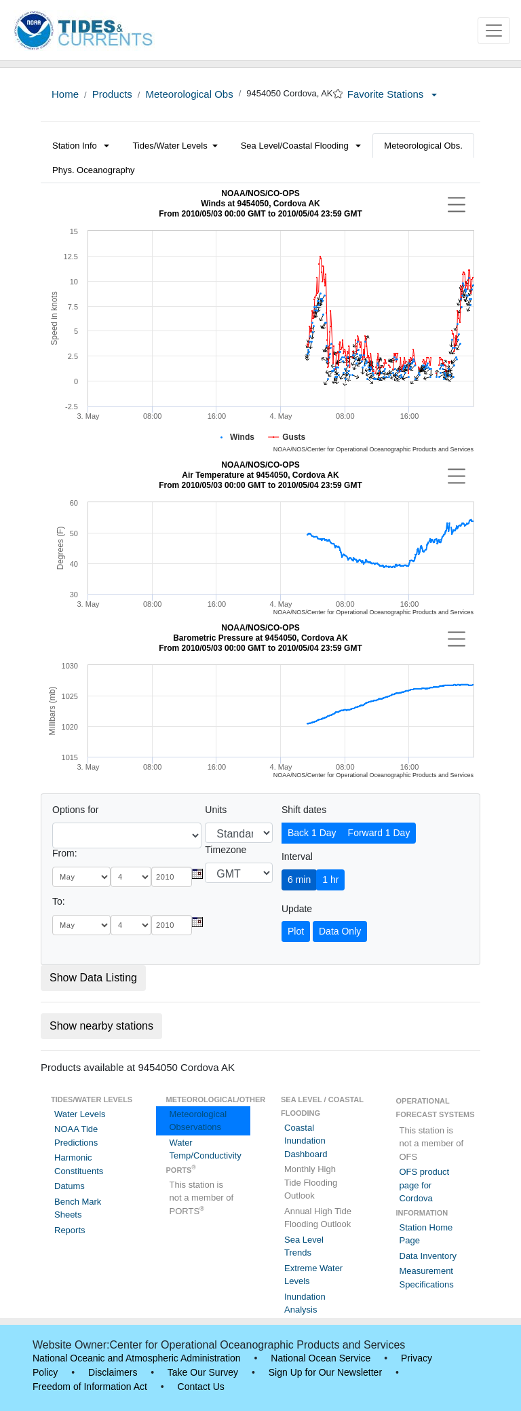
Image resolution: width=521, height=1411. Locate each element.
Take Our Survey (203, 1372)
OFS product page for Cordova (425, 1185)
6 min (299, 879)
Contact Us (201, 1386)
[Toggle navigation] (494, 30)
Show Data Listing (93, 977)
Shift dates (304, 809)
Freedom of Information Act (90, 1386)
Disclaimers (112, 1372)
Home (65, 94)
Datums (69, 1186)
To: (58, 901)
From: (64, 853)
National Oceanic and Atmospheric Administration (137, 1358)
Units (216, 809)
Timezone (225, 849)
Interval (297, 856)
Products (112, 94)
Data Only (340, 931)
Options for (75, 809)
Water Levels (79, 1114)
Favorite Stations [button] (392, 94)
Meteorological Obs (189, 94)
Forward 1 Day (379, 832)
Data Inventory (428, 1256)
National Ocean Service (320, 1358)
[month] (81, 877)
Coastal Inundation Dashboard (306, 1141)
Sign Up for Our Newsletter (325, 1372)
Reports (69, 1230)
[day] (131, 877)
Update (297, 908)
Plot (296, 931)
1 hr (330, 879)
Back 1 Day (312, 832)
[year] (171, 877)
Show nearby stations (101, 1026)
